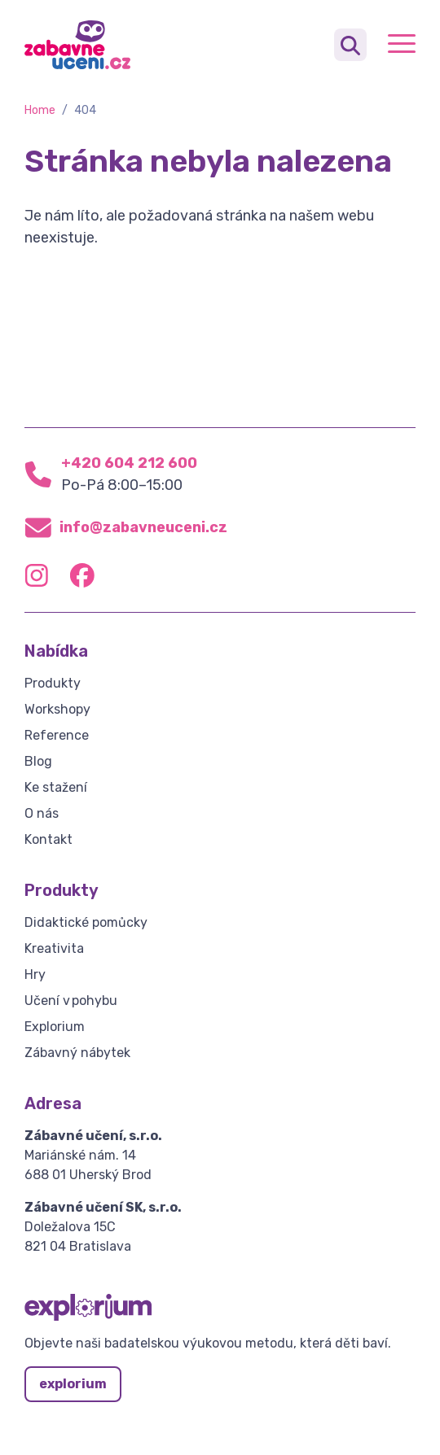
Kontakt (48, 839)
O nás (41, 813)
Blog (38, 761)
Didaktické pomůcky (85, 922)
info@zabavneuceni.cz (143, 527)
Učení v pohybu (70, 1000)
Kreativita (54, 948)
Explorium (54, 1026)
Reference (56, 735)
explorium (73, 1384)
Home (39, 110)
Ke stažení (55, 787)
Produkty (52, 683)
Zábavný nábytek (77, 1052)
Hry (35, 974)
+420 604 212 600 (129, 463)
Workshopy (57, 709)
